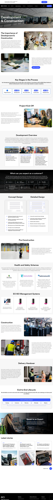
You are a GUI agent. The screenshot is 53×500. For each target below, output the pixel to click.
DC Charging (44, 498)
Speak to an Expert (36, 67)
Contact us (30, 427)
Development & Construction (34, 498)
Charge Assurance (21, 498)
